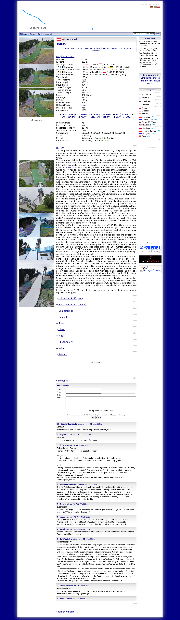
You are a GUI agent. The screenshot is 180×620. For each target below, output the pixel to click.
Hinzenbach (145, 94)
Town (99, 48)
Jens (62, 601)
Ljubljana (146, 128)
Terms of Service (119, 417)
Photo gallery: (64, 341)
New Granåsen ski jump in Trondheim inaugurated (149, 54)
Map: (60, 335)
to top (134, 145)
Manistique (147, 125)
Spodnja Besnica (149, 131)
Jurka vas (146, 117)
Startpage (57, 28)
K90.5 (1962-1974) (122, 114)
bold (92, 413)
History (67, 48)
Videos (123, 48)
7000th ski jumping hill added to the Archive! (148, 49)
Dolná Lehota (145, 101)
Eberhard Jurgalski (69, 426)
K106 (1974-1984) (104, 114)
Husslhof (69, 167)
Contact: (61, 317)
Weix (62, 447)
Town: (60, 323)
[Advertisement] (150, 192)
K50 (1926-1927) (122, 117)
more (159, 70)
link (112, 413)
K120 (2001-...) (68, 114)
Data (62, 48)
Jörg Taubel (65, 541)
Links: (60, 329)
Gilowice (144, 105)
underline (105, 413)
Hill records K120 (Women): (71, 304)
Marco (62, 519)
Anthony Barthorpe (68, 487)
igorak (62, 531)
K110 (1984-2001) (85, 114)
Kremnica (144, 98)
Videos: (61, 348)
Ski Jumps (72, 28)
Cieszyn (143, 108)
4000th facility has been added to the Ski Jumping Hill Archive (149, 43)
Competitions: (64, 310)
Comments (96, 50)
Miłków (143, 113)
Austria (32, 34)
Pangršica (147, 133)
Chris (62, 506)
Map (108, 48)
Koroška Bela (148, 119)
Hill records (75, 48)
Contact (93, 48)
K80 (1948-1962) (69, 117)
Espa (144, 136)
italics (97, 413)
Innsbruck (48, 34)
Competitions (101, 28)
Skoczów (144, 111)
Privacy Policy (106, 417)
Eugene (63, 437)
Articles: (61, 354)
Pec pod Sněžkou (147, 122)
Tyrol (40, 34)
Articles (86, 28)
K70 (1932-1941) (87, 117)
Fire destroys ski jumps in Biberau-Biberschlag (148, 59)
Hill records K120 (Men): (69, 298)
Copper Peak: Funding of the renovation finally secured (149, 64)
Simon (62, 588)
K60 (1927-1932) (104, 117)
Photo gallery (115, 48)
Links (104, 48)
